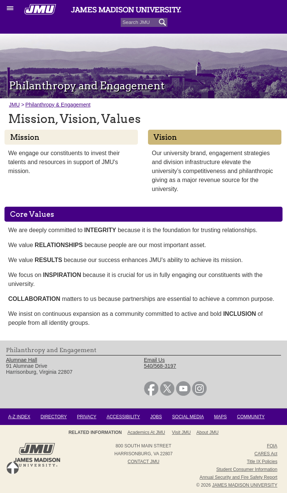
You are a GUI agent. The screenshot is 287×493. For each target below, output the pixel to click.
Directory (53, 416)
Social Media (188, 416)
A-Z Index (19, 416)
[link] (151, 394)
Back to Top (13, 468)
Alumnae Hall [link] (21, 360)
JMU (14, 105)
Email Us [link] (154, 360)
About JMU (208, 432)
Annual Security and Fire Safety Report (238, 477)
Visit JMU (181, 432)
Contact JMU (144, 461)
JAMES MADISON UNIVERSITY (244, 485)
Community (251, 416)
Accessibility (123, 416)
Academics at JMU (146, 432)
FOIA (272, 446)
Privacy (86, 416)
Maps (220, 416)
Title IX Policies (262, 461)
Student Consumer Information (246, 469)
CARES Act (265, 453)
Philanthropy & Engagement (57, 105)
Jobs (156, 416)
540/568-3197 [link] (160, 366)
